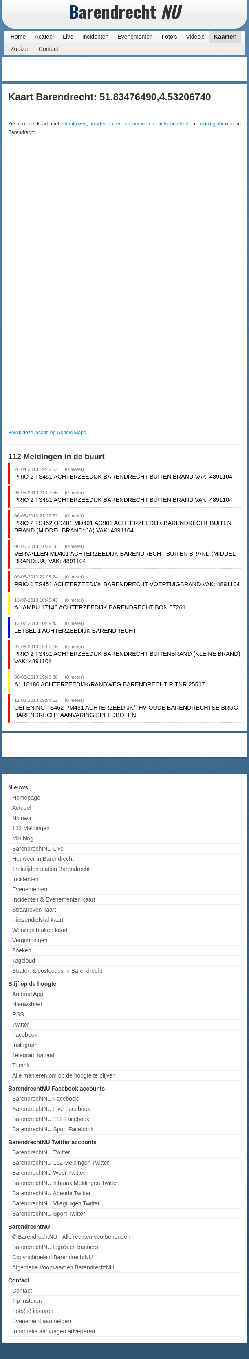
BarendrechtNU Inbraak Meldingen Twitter (65, 1183)
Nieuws (21, 818)
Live (68, 36)
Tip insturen (27, 1300)
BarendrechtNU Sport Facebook (52, 1129)
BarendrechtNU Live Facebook (51, 1109)
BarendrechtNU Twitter (41, 1152)
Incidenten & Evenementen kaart (53, 899)
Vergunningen (29, 940)
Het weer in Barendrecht (43, 858)
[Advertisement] (180, 69)
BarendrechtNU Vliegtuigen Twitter (56, 1203)
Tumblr (21, 1065)
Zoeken (20, 49)
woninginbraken (217, 124)
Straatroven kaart (34, 909)
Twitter (20, 1024)
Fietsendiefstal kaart (37, 920)
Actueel (44, 36)
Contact (48, 49)
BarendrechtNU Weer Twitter (48, 1173)
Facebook (24, 1034)
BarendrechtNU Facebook (45, 1098)
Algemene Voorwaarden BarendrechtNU (63, 1267)
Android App (27, 994)
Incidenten (95, 36)
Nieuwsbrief (27, 1004)
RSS (18, 1014)
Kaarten (225, 36)
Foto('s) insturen (32, 1311)
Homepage (26, 797)
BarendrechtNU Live (38, 848)
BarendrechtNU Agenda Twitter (51, 1193)
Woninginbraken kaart (40, 930)
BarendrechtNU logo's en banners (55, 1247)
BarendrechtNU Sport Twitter (48, 1213)
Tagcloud (23, 960)
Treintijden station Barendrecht (51, 869)
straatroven (74, 124)
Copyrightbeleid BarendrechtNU (52, 1257)
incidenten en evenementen (122, 124)
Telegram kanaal (33, 1055)
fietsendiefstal (173, 124)
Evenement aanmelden (41, 1321)
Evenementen (134, 36)
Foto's (169, 36)
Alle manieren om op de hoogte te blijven (64, 1075)
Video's (195, 36)
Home (18, 36)
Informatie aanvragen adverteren (53, 1331)
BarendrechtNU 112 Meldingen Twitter (60, 1162)
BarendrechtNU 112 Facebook (50, 1119)
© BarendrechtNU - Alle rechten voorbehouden (71, 1237)
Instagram (24, 1045)
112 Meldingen (31, 828)
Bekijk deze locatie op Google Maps (47, 432)
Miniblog (22, 838)
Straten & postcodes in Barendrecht (57, 971)
